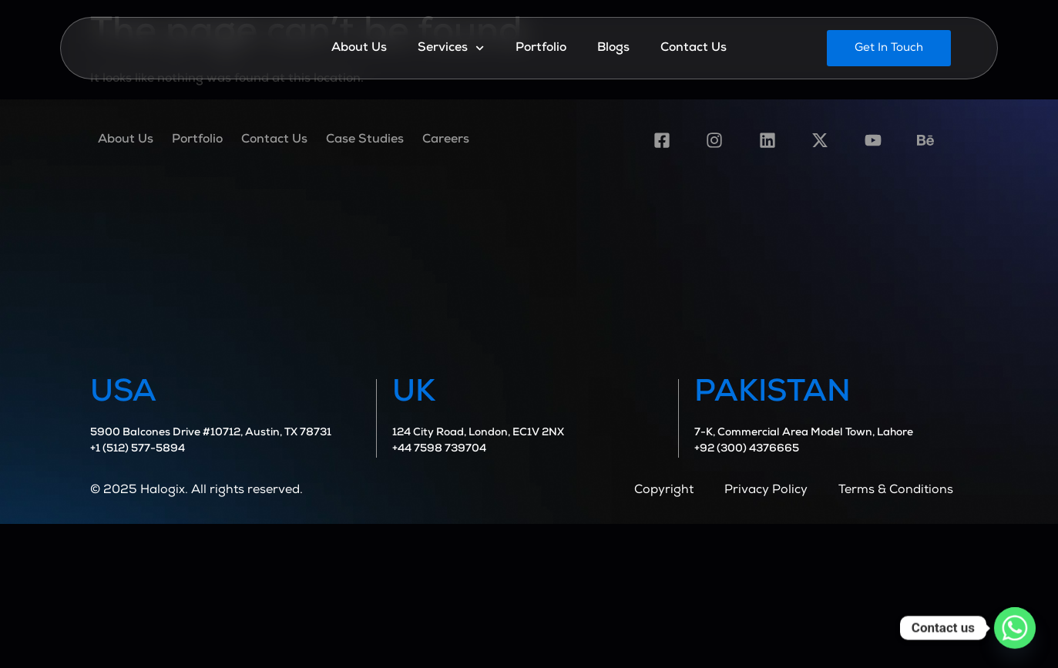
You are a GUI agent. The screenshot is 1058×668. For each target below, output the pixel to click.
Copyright (664, 491)
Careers (445, 140)
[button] (889, 48)
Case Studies (365, 140)
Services (451, 48)
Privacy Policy (766, 491)
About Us (359, 48)
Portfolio (541, 48)
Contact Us (693, 48)
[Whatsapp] (1015, 628)
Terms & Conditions (895, 491)
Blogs (613, 48)
